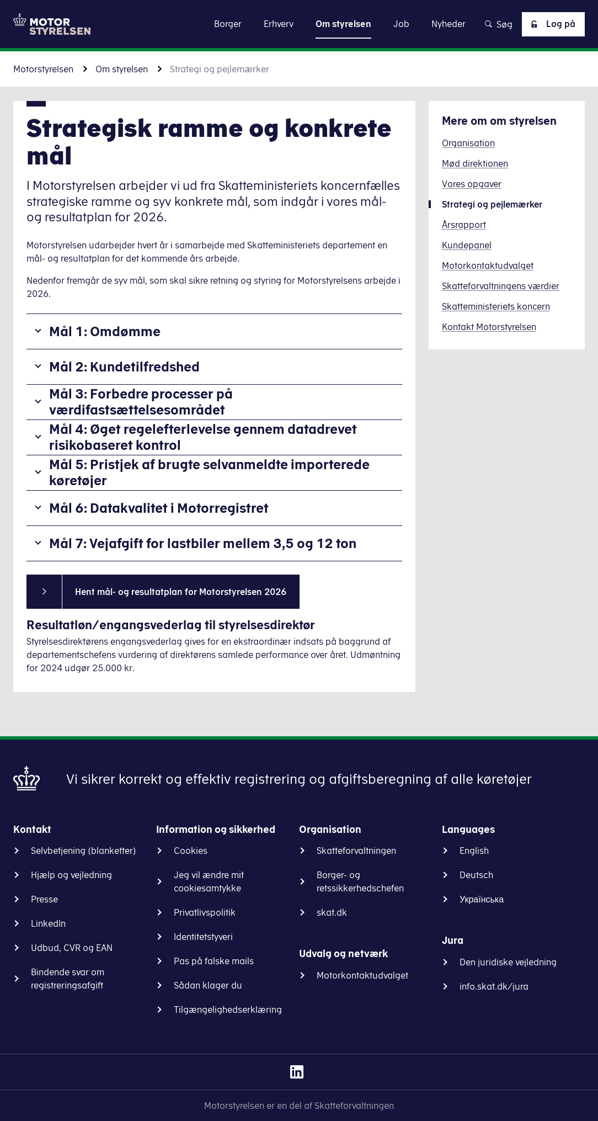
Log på (551, 24)
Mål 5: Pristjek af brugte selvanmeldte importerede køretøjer (209, 472)
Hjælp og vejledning (71, 875)
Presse (44, 899)
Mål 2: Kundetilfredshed (124, 366)
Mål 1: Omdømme (105, 331)
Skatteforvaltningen (356, 851)
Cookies (190, 851)
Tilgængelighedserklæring (228, 1009)
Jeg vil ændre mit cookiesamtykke (209, 881)
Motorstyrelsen (43, 69)
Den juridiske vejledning (508, 962)
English (474, 851)
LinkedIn (48, 923)
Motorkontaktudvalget (362, 975)
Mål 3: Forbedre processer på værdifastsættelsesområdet (141, 401)
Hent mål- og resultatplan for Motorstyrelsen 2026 (180, 592)
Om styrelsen (121, 69)
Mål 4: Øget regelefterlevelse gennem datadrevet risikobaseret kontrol (203, 437)
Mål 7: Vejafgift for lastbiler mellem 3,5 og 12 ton (202, 543)
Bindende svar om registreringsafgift (67, 978)
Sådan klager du (208, 985)
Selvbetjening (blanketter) (83, 851)
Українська (482, 899)
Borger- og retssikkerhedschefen (360, 881)
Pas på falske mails (214, 961)
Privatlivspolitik (205, 912)
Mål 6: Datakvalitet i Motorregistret (159, 508)
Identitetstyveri (203, 937)
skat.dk (332, 912)
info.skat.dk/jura (494, 986)
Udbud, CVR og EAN (72, 948)
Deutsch (476, 875)
